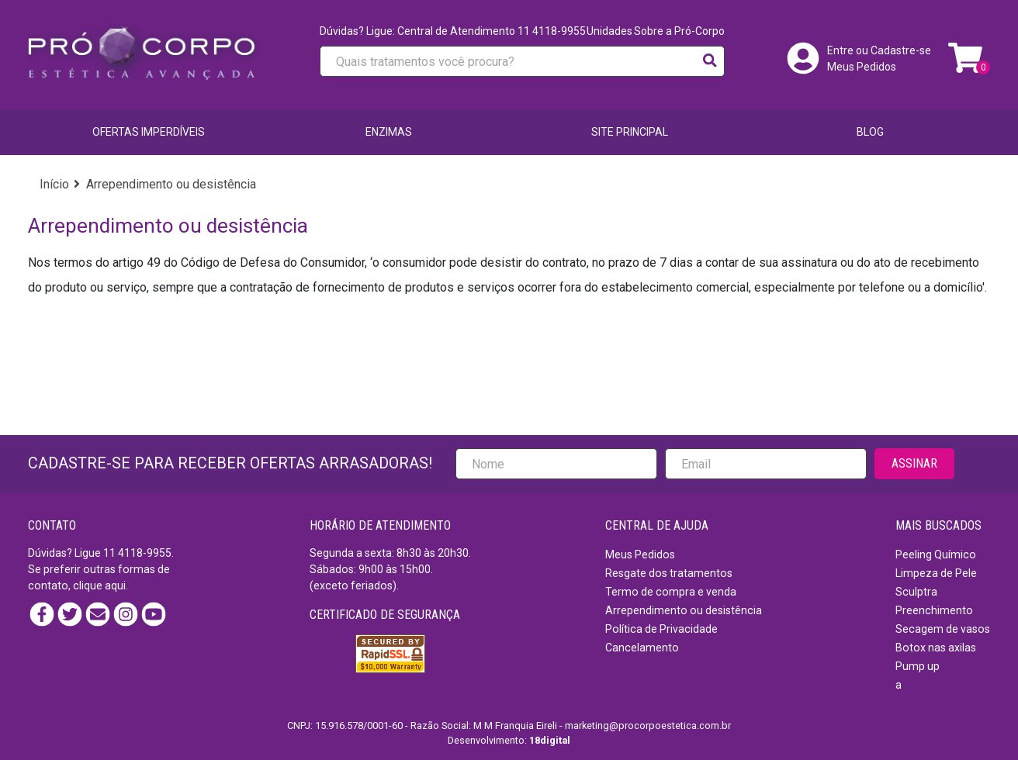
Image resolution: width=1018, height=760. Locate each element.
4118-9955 (144, 553)
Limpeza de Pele (936, 573)
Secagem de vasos (942, 629)
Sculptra (916, 592)
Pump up (917, 666)
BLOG (870, 132)
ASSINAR (914, 463)
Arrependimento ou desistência (683, 610)
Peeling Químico (935, 554)
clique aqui (99, 585)
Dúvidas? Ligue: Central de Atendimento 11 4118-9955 (453, 31)
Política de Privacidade (661, 629)
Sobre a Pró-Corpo (679, 31)
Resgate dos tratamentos (668, 573)
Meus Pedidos (861, 66)
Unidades (609, 31)
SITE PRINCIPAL (629, 132)
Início (54, 184)
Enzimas (388, 132)
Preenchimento (934, 610)
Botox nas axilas (935, 647)
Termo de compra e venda (670, 592)
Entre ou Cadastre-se (879, 50)
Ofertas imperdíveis (148, 132)
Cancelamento (642, 647)
